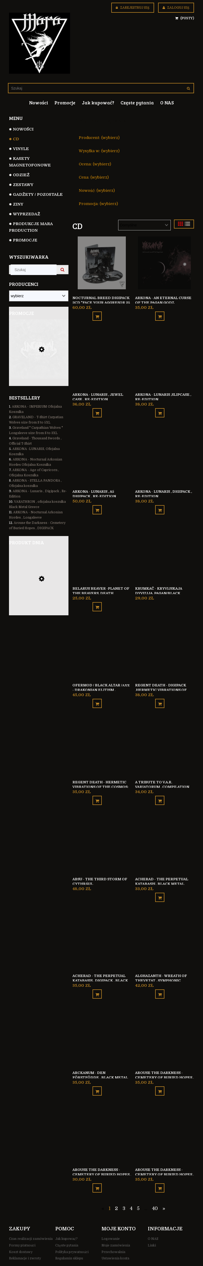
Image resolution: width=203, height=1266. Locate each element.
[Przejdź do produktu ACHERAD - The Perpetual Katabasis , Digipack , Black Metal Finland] (101, 922)
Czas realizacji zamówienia (31, 1213)
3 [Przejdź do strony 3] (124, 1182)
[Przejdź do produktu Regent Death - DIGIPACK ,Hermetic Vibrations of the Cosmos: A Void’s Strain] (164, 639)
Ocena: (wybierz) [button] (95, 164)
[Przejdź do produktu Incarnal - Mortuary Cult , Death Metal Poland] (38, 356)
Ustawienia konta (115, 1233)
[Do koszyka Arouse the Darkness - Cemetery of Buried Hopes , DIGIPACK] (159, 1068)
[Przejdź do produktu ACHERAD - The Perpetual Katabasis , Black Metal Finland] (164, 828)
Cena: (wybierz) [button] (94, 177)
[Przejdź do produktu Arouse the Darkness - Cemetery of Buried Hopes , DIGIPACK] (164, 1017)
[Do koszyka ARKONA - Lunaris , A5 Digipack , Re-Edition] (97, 502)
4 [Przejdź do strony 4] (131, 1182)
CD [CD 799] (16, 139)
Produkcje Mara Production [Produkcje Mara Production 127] (31, 227)
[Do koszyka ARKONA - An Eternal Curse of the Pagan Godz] (159, 313)
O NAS (153, 1213)
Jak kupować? (66, 1213)
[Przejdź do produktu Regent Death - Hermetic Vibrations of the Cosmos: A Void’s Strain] (101, 734)
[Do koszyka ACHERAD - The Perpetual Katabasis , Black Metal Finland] (159, 879)
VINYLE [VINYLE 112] (21, 148)
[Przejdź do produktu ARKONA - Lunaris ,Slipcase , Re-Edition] (164, 357)
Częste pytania (66, 1220)
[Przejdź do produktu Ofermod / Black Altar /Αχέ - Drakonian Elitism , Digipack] (101, 639)
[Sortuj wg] (144, 225)
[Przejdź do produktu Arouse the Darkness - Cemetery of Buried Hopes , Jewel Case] (101, 1111)
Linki (152, 1220)
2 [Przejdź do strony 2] (116, 1182)
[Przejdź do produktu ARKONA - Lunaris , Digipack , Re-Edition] (164, 451)
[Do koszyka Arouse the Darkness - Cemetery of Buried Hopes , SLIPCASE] (159, 1162)
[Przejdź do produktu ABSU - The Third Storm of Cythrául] (101, 828)
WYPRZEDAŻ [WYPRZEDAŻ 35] (26, 214)
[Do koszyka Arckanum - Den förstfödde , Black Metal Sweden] (97, 1068)
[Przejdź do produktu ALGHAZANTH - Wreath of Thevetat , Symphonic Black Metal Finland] (164, 922)
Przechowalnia (113, 1226)
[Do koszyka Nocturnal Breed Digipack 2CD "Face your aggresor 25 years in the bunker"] (97, 313)
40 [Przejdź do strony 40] (155, 1182)
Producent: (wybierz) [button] (99, 138)
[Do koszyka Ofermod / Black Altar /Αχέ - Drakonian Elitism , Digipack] (97, 690)
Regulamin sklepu (69, 1233)
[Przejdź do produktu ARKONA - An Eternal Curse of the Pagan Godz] (164, 262)
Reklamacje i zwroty (25, 1233)
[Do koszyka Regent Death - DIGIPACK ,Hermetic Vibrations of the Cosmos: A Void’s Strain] (159, 690)
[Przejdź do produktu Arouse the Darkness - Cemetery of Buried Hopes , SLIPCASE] (164, 1111)
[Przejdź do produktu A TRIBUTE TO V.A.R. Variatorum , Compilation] (164, 734)
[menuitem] (38, 102)
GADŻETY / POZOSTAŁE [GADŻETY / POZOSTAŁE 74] (38, 194)
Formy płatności (22, 1220)
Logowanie (111, 1213)
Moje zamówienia (116, 1220)
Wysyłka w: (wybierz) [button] (99, 151)
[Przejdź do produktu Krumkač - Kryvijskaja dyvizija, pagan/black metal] (164, 545)
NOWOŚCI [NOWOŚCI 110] (23, 129)
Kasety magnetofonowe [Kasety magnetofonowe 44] (30, 161)
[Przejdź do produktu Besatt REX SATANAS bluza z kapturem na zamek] (38, 587)
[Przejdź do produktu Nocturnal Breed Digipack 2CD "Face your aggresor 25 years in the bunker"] (101, 262)
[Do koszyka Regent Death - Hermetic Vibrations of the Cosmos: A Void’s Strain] (97, 785)
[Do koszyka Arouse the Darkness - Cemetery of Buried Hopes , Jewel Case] (97, 1162)
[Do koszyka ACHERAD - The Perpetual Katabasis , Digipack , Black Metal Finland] (97, 973)
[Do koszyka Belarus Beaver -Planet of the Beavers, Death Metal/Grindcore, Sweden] (97, 596)
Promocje (25, 240)
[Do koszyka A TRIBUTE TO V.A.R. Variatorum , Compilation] (159, 785)
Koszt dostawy (21, 1226)
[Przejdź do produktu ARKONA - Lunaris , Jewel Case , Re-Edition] (101, 357)
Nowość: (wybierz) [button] (97, 190)
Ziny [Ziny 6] (18, 204)
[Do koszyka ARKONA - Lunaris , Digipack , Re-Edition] (159, 502)
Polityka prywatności (72, 1226)
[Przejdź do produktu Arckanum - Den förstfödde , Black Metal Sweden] (101, 1017)
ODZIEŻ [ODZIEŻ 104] (21, 175)
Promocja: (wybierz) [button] (98, 204)
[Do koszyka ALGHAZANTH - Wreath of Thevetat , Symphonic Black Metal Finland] (159, 973)
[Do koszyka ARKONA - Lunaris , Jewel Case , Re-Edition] (97, 407)
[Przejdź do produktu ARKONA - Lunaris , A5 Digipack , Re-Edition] (101, 451)
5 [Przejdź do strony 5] (138, 1182)
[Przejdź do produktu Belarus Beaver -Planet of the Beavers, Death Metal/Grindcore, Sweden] (101, 545)
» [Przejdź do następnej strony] (164, 1182)
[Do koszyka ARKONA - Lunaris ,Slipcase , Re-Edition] (159, 407)
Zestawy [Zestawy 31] (23, 184)
